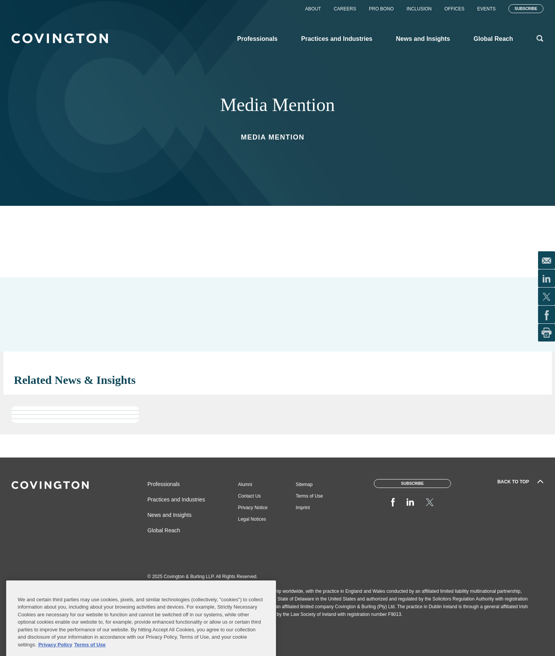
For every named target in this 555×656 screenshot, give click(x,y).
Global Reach (164, 530)
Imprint (303, 507)
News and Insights (170, 515)
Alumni (245, 484)
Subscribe (526, 9)
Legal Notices (252, 519)
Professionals (164, 484)
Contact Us (249, 496)
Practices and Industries (176, 499)
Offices (454, 9)
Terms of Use (309, 496)
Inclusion (419, 9)
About (313, 9)
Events (486, 9)
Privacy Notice (253, 507)
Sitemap (304, 484)
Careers (345, 9)
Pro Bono (381, 9)
